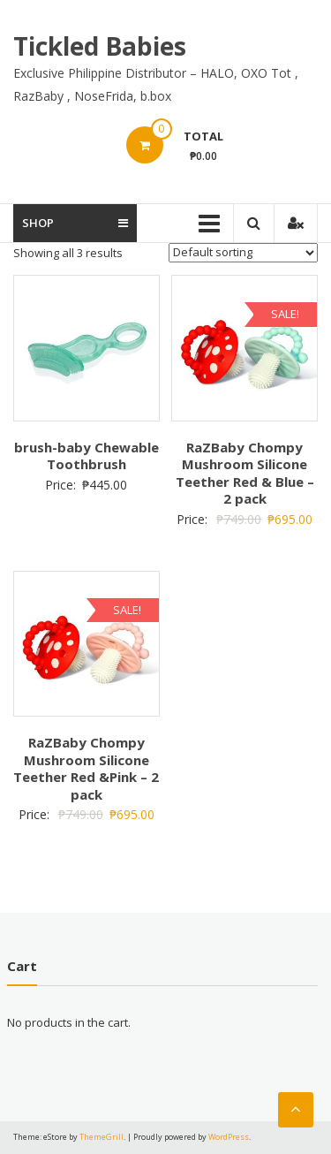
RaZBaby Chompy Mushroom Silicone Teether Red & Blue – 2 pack (245, 473)
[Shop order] (243, 252)
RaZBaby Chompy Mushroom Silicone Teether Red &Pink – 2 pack (86, 768)
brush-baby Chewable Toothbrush (86, 456)
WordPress (228, 1137)
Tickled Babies (99, 46)
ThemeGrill (101, 1137)
